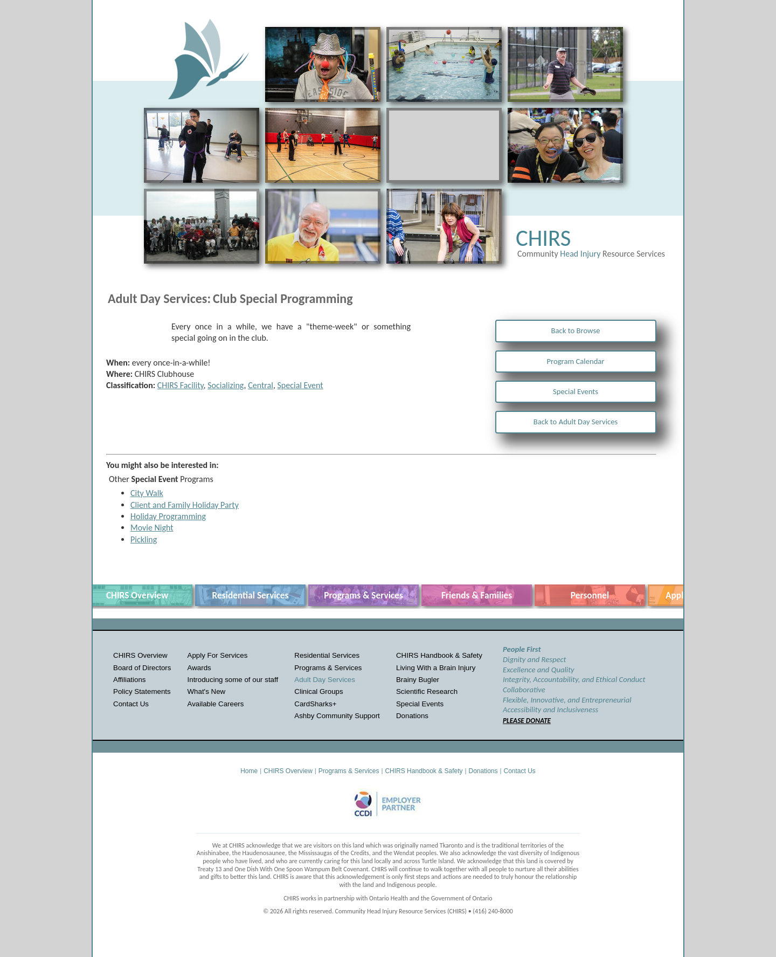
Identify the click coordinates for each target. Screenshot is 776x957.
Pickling (143, 539)
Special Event (300, 385)
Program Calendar (576, 361)
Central (260, 385)
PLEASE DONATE (527, 720)
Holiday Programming (168, 516)
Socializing (225, 385)
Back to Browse (575, 330)
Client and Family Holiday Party (184, 505)
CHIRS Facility (180, 385)
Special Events (575, 391)
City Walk (146, 493)
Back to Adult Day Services (576, 421)
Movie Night (152, 527)
